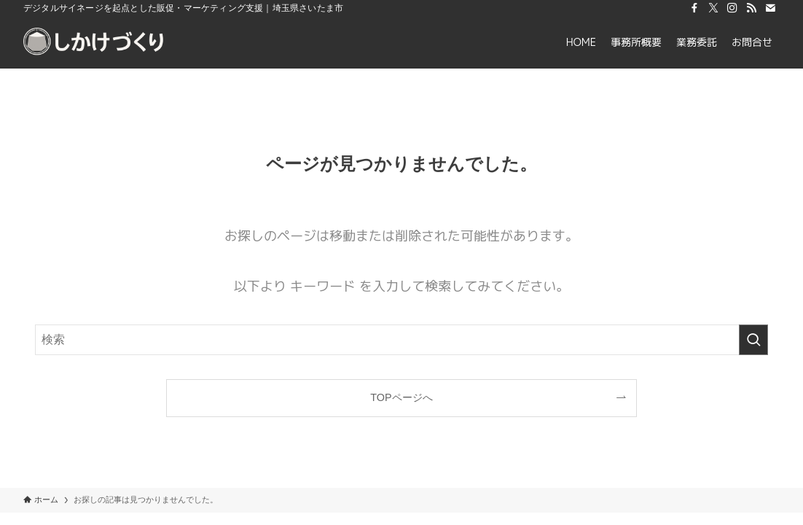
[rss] (751, 8)
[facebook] (694, 8)
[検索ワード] (401, 339)
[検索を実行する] (753, 339)
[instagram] (732, 8)
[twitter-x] (713, 8)
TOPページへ (401, 397)
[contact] (770, 8)
